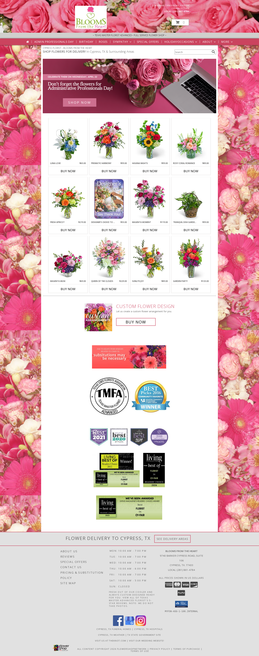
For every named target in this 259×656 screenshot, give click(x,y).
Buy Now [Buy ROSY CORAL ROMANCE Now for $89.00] (191, 171)
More (227, 42)
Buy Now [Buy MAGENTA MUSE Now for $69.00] (68, 289)
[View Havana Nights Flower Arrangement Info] (150, 140)
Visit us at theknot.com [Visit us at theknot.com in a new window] (111, 640)
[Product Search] (192, 52)
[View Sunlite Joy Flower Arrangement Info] (150, 258)
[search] (213, 52)
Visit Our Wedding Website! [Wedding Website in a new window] (146, 640)
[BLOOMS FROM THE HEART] (91, 28)
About (209, 42)
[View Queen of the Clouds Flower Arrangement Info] (109, 258)
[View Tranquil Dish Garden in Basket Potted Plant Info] (191, 199)
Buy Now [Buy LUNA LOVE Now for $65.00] (68, 171)
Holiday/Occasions (181, 42)
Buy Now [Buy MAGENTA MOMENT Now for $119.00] (150, 230)
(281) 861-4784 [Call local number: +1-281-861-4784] (181, 11)
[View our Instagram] (140, 624)
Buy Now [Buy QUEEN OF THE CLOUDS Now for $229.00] (109, 289)
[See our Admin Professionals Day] (129, 86)
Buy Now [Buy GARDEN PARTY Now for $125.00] (191, 289)
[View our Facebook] (118, 624)
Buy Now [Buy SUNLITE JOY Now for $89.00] (150, 289)
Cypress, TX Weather (111, 634)
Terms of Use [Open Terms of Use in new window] (140, 650)
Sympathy (122, 42)
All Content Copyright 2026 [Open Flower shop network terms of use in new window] (96, 648)
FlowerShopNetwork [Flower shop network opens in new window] (132, 648)
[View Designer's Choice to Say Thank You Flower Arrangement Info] (109, 199)
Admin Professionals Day (54, 42)
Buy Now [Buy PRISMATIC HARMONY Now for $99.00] (109, 171)
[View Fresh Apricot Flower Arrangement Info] (68, 199)
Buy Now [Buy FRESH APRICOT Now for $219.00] (68, 230)
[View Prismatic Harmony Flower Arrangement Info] (109, 140)
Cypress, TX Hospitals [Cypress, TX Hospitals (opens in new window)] (148, 628)
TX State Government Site (144, 634)
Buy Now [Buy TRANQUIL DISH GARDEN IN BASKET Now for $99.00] (191, 230)
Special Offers (148, 42)
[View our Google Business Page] (129, 624)
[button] (180, 22)
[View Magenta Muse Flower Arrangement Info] (68, 258)
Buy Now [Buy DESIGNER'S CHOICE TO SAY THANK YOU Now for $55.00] (109, 230)
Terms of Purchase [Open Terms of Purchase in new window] (186, 648)
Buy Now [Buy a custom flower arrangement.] (136, 322)
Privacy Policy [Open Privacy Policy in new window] (160, 648)
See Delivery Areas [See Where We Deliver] (172, 539)
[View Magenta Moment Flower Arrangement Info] (150, 199)
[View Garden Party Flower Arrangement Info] (191, 258)
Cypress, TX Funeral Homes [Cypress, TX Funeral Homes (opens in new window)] (113, 628)
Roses (103, 42)
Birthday (86, 42)
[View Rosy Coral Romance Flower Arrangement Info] (191, 140)
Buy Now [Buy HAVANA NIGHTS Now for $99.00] (150, 171)
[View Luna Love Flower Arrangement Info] (68, 140)
